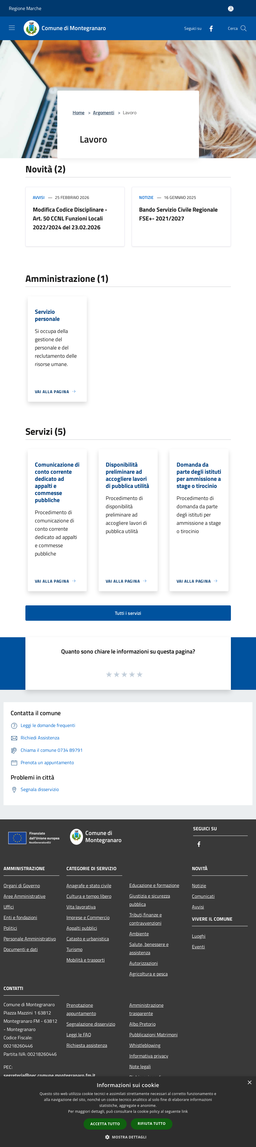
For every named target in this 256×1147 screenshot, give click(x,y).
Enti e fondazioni (20, 917)
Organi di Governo (22, 885)
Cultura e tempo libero (88, 896)
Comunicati (203, 896)
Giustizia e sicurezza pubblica (149, 900)
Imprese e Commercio (88, 917)
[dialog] (128, 1111)
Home (78, 112)
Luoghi (199, 936)
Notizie (146, 197)
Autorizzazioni (143, 963)
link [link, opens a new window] (185, 1111)
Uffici (9, 906)
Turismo (74, 949)
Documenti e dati (21, 949)
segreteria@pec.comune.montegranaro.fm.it (49, 1075)
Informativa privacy (148, 1055)
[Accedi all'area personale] (231, 9)
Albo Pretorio (142, 1023)
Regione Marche (25, 8)
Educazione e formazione (154, 885)
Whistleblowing (144, 1045)
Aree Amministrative (24, 896)
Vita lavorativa (81, 906)
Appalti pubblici (81, 928)
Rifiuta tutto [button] (152, 1123)
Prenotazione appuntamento (81, 1009)
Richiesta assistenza (86, 1045)
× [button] (249, 1083)
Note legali (140, 1066)
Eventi (198, 946)
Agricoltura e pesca (148, 973)
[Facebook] (209, 28)
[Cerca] (243, 28)
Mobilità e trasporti (85, 959)
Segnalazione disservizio (90, 1023)
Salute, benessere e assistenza (149, 948)
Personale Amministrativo (30, 938)
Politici (10, 928)
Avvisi (39, 197)
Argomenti (103, 112)
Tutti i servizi (128, 613)
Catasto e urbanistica (87, 938)
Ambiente (139, 933)
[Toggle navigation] (11, 27)
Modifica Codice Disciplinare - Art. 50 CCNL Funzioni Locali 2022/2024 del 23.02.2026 (70, 218)
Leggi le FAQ (78, 1034)
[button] (128, 1137)
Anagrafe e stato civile (88, 885)
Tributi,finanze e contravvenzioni (145, 919)
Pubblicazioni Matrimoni (153, 1034)
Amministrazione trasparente (146, 1009)
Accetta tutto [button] (105, 1123)
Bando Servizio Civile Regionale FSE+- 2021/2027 (178, 214)
